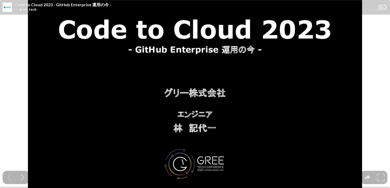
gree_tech (28, 9)
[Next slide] (22, 177)
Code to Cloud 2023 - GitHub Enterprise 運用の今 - (63, 5)
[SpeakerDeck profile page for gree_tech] (7, 8)
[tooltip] (367, 177)
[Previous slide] (9, 177)
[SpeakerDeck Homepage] (382, 8)
